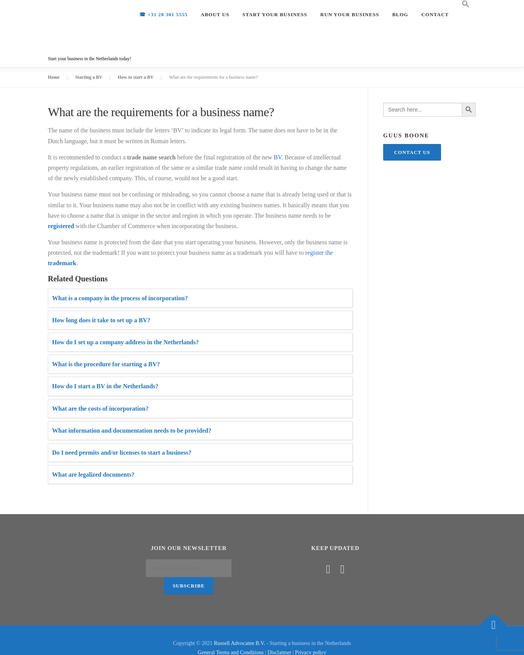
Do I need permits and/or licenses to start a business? (121, 452)
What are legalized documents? (93, 474)
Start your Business (274, 14)
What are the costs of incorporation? (100, 408)
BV (277, 157)
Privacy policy (310, 637)
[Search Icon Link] (465, 4)
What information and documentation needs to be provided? (131, 430)
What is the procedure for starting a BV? (106, 364)
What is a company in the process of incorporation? (120, 298)
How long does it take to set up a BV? (101, 320)
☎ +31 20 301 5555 (163, 14)
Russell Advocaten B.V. (239, 628)
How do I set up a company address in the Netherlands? (125, 342)
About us (215, 14)
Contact (435, 14)
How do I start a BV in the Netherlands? (105, 386)
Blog (400, 14)
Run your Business (349, 14)
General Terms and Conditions (231, 637)
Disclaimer (279, 637)
